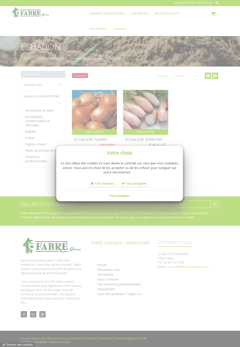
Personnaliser (120, 195)
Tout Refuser (102, 183)
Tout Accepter (134, 183)
